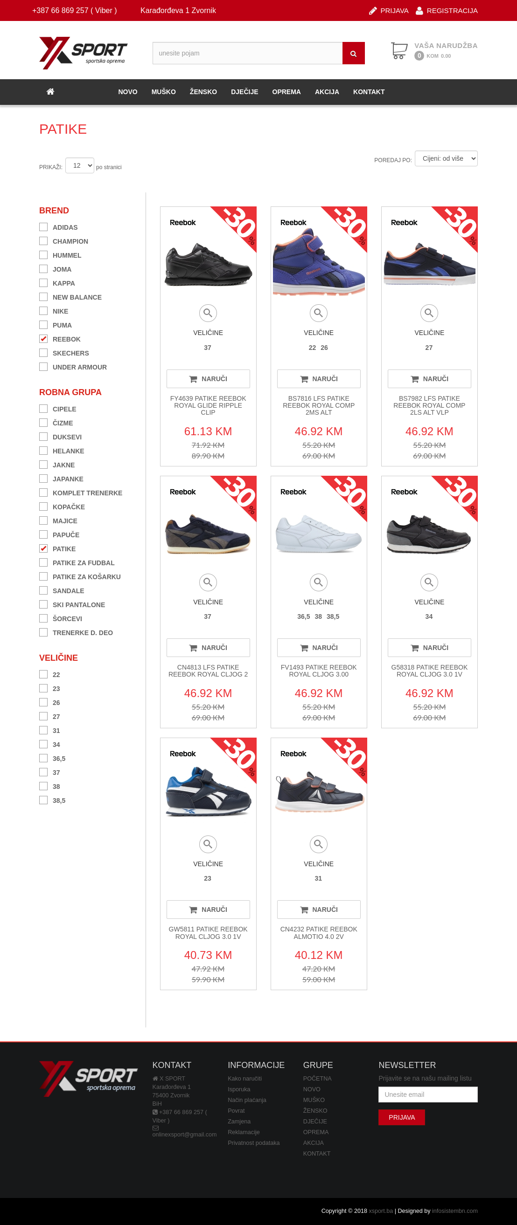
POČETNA (317, 1078)
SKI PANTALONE (72, 603)
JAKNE (57, 463)
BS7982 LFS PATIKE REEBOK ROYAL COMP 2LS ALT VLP (429, 406)
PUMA (55, 324)
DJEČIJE (244, 92)
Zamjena (239, 1121)
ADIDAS (58, 226)
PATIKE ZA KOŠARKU (80, 575)
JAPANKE (61, 477)
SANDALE (61, 589)
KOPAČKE (62, 505)
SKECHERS (64, 352)
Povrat (236, 1111)
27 (49, 715)
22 (49, 673)
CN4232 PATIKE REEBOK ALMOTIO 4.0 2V (318, 932)
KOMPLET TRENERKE (80, 491)
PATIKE (57, 547)
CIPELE (58, 407)
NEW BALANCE (70, 296)
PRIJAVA (389, 10)
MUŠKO (164, 92)
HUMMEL (60, 254)
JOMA (55, 268)
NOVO (127, 92)
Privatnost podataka (253, 1143)
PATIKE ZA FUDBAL (77, 561)
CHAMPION (63, 240)
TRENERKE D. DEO (76, 631)
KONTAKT (368, 92)
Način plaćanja (247, 1100)
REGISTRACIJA (447, 10)
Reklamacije (244, 1132)
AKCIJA (327, 92)
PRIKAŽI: (51, 167)
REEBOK (60, 338)
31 (49, 729)
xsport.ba (381, 1211)
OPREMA (286, 92)
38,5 (52, 799)
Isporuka (239, 1089)
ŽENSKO (203, 92)
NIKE (53, 310)
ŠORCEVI (60, 617)
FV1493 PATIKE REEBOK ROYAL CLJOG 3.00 (319, 671)
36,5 (52, 757)
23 (49, 687)
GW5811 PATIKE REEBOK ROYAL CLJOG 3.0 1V (208, 932)
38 (49, 785)
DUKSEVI (60, 435)
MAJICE (58, 519)
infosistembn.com (455, 1211)
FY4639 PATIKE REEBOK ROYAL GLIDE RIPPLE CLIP (208, 406)
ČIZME (56, 421)
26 (49, 701)
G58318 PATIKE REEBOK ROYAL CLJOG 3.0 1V (429, 671)
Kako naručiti (245, 1078)
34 (49, 743)
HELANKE (61, 449)
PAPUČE (59, 533)
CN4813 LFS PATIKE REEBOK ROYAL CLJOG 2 (208, 671)
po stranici (109, 167)
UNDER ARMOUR (73, 366)
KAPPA (57, 282)
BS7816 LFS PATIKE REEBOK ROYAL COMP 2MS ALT (319, 406)
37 (49, 771)
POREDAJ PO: (393, 160)
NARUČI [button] (208, 379)
